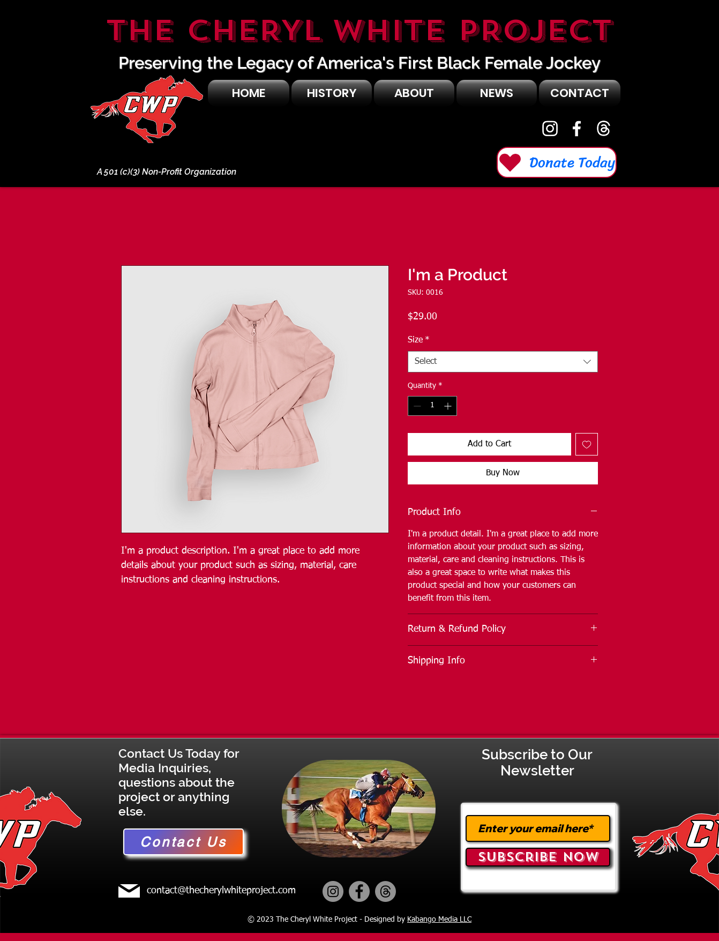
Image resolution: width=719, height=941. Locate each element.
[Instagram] (550, 128)
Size (419, 340)
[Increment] (448, 406)
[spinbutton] (432, 406)
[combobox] (503, 361)
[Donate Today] (557, 162)
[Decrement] (416, 406)
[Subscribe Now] (538, 857)
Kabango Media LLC (439, 919)
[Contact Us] (183, 841)
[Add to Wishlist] (586, 444)
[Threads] (385, 891)
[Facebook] (577, 128)
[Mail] (129, 891)
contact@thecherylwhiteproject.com (221, 890)
